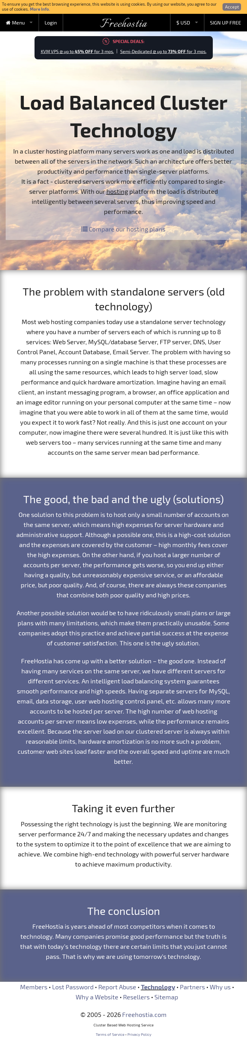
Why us (220, 987)
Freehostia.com (144, 1014)
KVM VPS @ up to (77, 51)
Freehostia (123, 24)
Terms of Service (110, 1034)
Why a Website (97, 997)
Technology (158, 987)
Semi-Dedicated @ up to (163, 51)
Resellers (136, 997)
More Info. (40, 9)
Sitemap (166, 997)
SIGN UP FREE (225, 22)
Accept (232, 6)
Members (33, 987)
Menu (15, 22)
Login (51, 22)
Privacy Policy (139, 1034)
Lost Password (73, 987)
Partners (192, 987)
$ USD (183, 22)
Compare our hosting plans (123, 229)
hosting (117, 191)
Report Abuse (117, 987)
